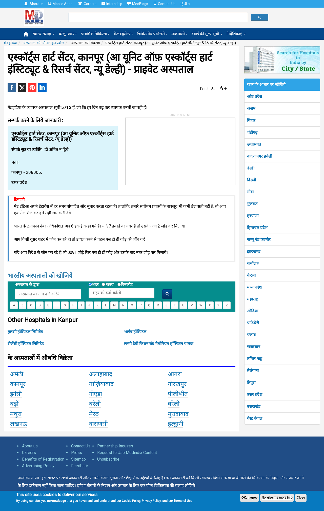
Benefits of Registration (43, 459)
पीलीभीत (178, 394)
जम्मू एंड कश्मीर (259, 239)
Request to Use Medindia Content (127, 452)
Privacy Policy (151, 501)
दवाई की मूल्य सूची (206, 33)
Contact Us (164, 4)
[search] (157, 17)
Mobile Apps (60, 4)
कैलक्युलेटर (123, 33)
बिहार (251, 120)
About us (30, 446)
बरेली (95, 403)
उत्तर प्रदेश (254, 394)
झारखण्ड (253, 251)
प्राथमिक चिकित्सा (95, 33)
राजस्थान (253, 346)
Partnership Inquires (115, 446)
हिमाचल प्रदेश (257, 227)
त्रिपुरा (251, 382)
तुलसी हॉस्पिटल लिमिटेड (25, 331)
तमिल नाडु (254, 358)
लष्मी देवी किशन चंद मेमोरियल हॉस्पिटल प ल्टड (158, 343)
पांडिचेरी (253, 322)
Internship (112, 4)
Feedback (80, 465)
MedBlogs (137, 4)
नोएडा (95, 394)
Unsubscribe (108, 459)
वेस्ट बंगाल (254, 418)
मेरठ (94, 414)
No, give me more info (277, 497)
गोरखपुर (177, 384)
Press (76, 452)
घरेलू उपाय (68, 33)
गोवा (250, 192)
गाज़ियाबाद (101, 384)
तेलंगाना (253, 370)
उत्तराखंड (253, 406)
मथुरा (16, 414)
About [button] (33, 4)
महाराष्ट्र (252, 299)
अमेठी (16, 374)
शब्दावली (179, 33)
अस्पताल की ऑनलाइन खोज (43, 43)
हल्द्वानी (175, 423)
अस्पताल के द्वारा (27, 284)
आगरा (175, 374)
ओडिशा (252, 311)
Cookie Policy (131, 501)
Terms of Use (183, 501)
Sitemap (78, 459)
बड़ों (14, 403)
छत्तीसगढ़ (254, 144)
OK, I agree (249, 497)
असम (251, 108)
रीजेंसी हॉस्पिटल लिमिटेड (26, 343)
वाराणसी (98, 423)
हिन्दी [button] (185, 4)
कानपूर (18, 384)
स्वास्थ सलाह (43, 33)
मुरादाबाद (178, 414)
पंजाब (251, 334)
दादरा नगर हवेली (259, 156)
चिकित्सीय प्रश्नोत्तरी (152, 33)
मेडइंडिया (10, 43)
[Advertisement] (163, 149)
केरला (251, 275)
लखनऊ (18, 423)
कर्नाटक (252, 263)
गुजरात (252, 203)
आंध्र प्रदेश (254, 96)
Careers (86, 4)
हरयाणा (252, 215)
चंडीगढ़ (252, 132)
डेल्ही (250, 168)
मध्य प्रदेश (254, 287)
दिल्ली (251, 180)
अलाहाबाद (100, 374)
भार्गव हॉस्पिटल (135, 331)
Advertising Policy (38, 465)
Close (301, 497)
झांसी (16, 394)
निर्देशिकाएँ (236, 33)
